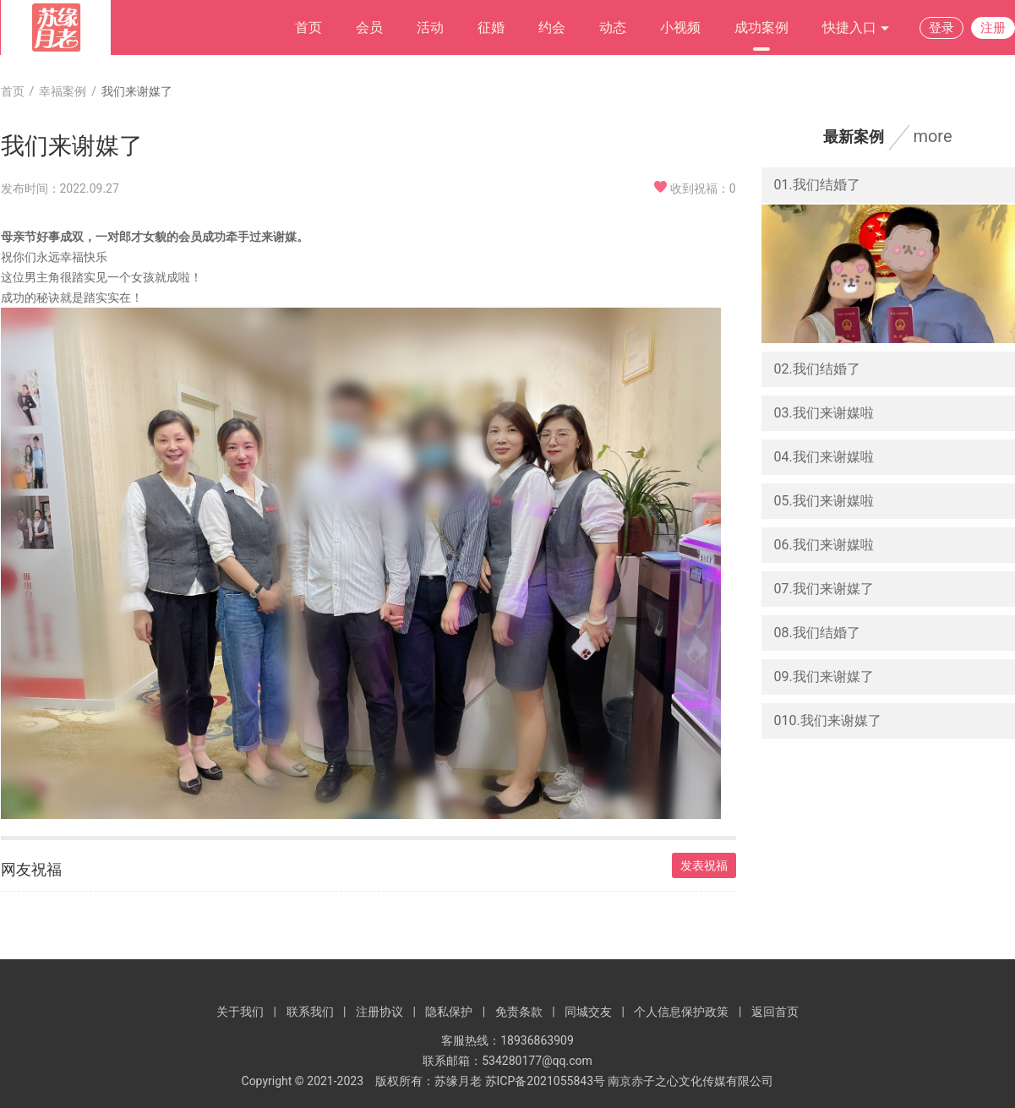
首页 (308, 27)
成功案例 (761, 27)
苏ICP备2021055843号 (545, 1081)
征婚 (491, 27)
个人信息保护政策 (681, 1011)
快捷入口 (856, 28)
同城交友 (588, 1011)
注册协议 (379, 1011)
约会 (551, 27)
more (932, 136)
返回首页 (775, 1011)
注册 (993, 27)
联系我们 (310, 1011)
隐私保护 (448, 1011)
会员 (369, 27)
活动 (430, 27)
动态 (612, 27)
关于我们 (240, 1011)
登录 (941, 27)
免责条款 (519, 1011)
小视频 (680, 27)
